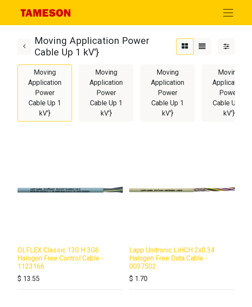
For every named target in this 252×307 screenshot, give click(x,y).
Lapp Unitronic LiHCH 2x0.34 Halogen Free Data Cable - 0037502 (171, 258)
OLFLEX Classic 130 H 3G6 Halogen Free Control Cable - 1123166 (60, 258)
